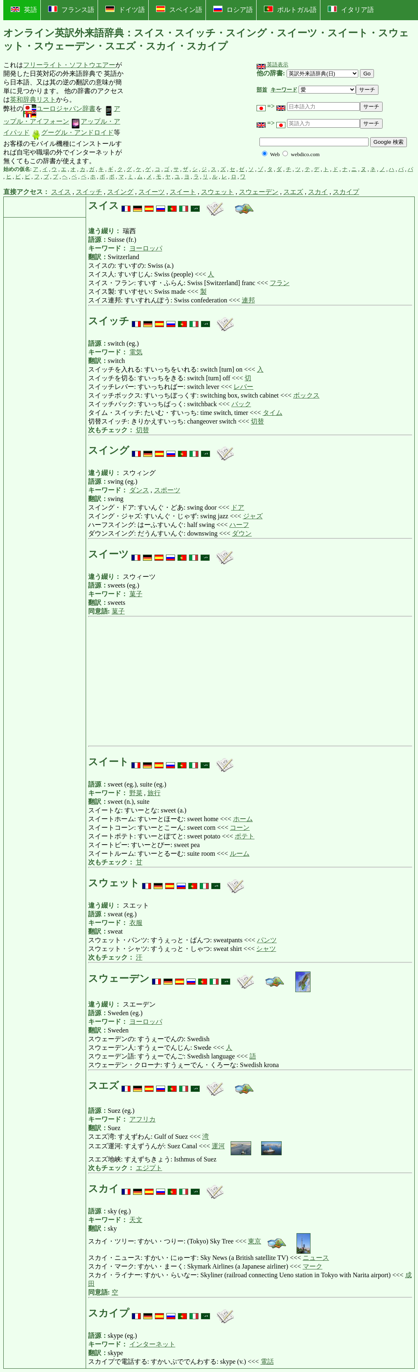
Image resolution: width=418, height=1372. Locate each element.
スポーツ (167, 490)
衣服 (135, 922)
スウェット (217, 191)
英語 (24, 9)
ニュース (316, 1257)
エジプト (149, 1167)
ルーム (240, 853)
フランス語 (71, 9)
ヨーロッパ (145, 248)
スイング (120, 191)
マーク (312, 1266)
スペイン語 (179, 9)
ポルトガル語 (290, 9)
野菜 (135, 792)
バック (241, 403)
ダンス (139, 490)
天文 (135, 1219)
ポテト (245, 836)
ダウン (242, 533)
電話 (267, 1361)
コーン (240, 827)
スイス (61, 191)
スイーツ (151, 191)
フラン (280, 282)
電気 (135, 352)
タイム (273, 412)
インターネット (152, 1344)
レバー (243, 386)
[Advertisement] (188, 113)
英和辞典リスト (33, 99)
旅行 (154, 792)
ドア (237, 507)
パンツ (267, 940)
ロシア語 (233, 9)
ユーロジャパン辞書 (59, 108)
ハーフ (239, 524)
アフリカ (142, 1119)
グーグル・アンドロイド (72, 132)
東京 (254, 1241)
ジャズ (253, 516)
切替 (257, 421)
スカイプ (346, 191)
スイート (183, 191)
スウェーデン (258, 191)
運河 (218, 1146)
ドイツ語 (125, 9)
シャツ (266, 948)
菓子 (135, 593)
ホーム (243, 818)
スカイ (318, 191)
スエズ (293, 191)
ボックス (306, 395)
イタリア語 (351, 9)
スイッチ (89, 191)
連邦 (248, 300)
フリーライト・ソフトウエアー (69, 64)
